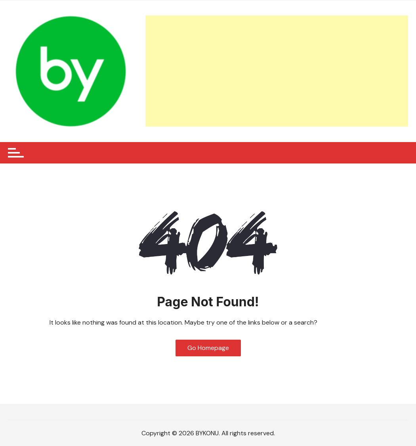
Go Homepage (208, 348)
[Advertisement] (276, 71)
